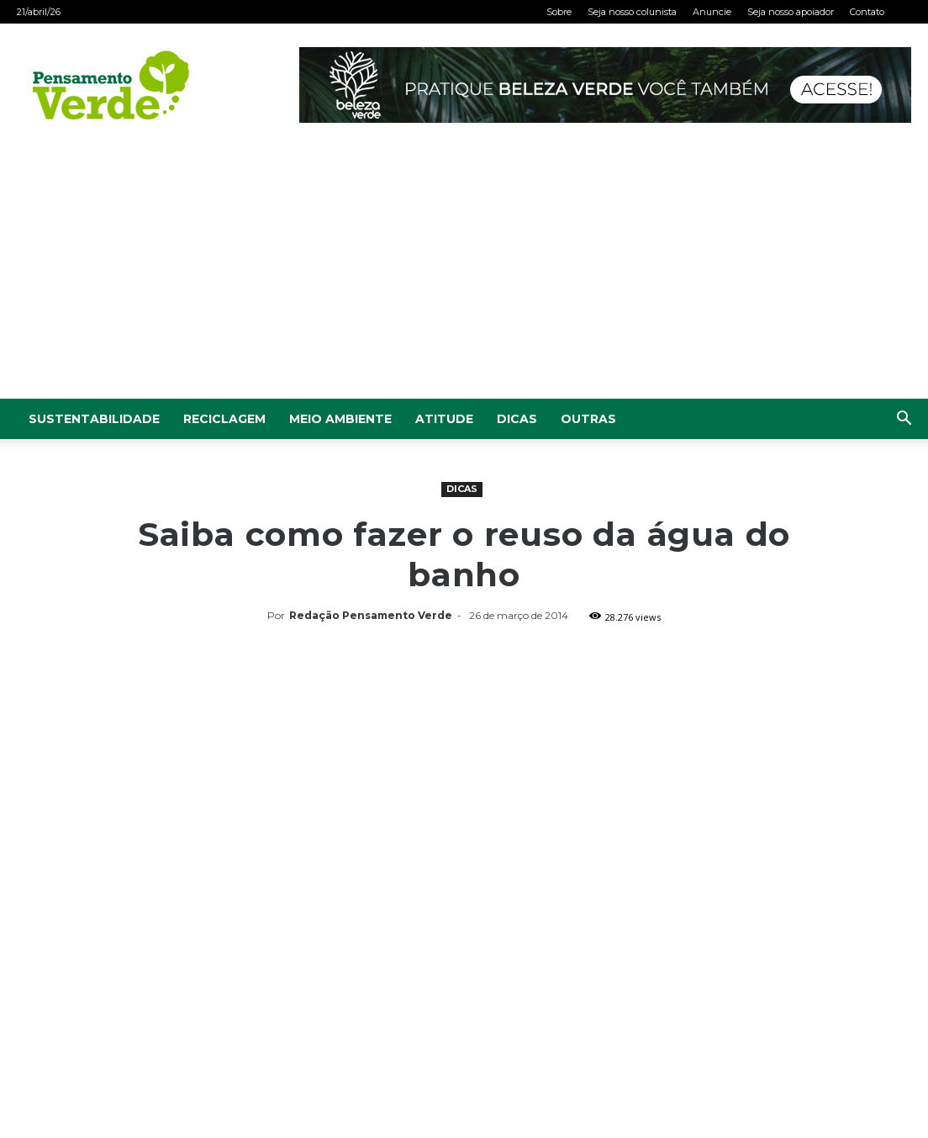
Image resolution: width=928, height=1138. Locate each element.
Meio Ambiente (340, 418)
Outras (588, 418)
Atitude (444, 418)
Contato (867, 12)
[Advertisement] (464, 272)
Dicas (517, 418)
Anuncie (712, 12)
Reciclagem (224, 418)
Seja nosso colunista (632, 12)
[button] (903, 420)
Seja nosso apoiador (790, 12)
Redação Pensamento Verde (370, 615)
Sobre (559, 12)
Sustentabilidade (94, 418)
